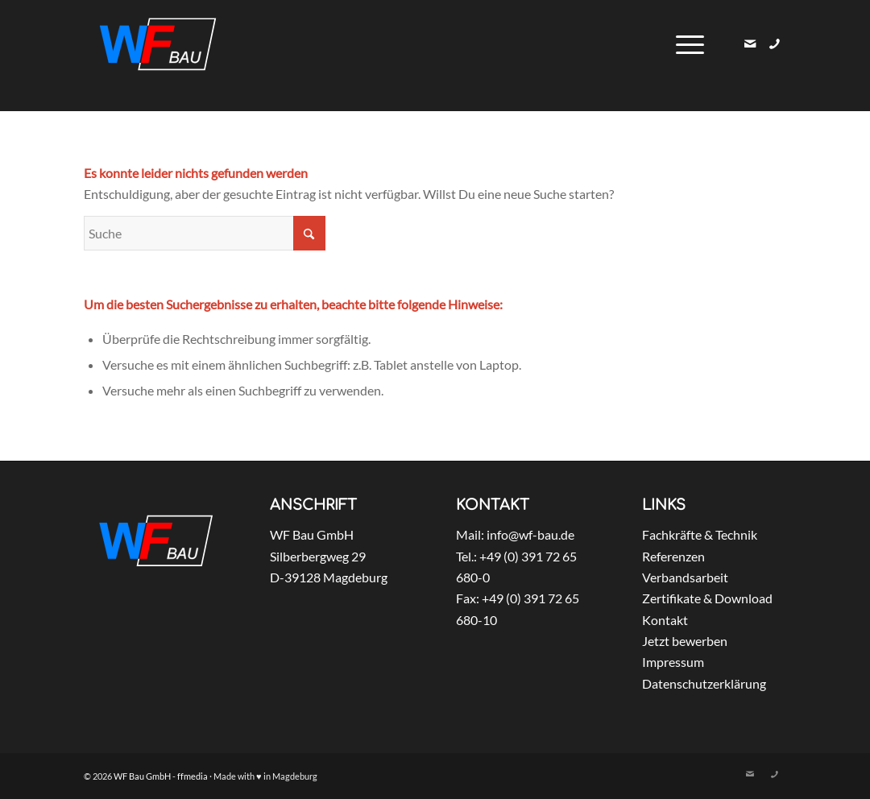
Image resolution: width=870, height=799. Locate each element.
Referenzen (673, 556)
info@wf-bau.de (530, 534)
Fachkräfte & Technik (699, 534)
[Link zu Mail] (750, 43)
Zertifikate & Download (707, 598)
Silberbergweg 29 (318, 556)
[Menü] (684, 44)
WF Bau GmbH (312, 534)
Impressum (673, 661)
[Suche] (204, 233)
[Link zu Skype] (774, 43)
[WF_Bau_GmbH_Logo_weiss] (158, 44)
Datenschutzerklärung (704, 683)
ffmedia (192, 776)
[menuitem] (684, 44)
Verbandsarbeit (685, 577)
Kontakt (665, 619)
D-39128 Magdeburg (328, 577)
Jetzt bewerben (684, 640)
